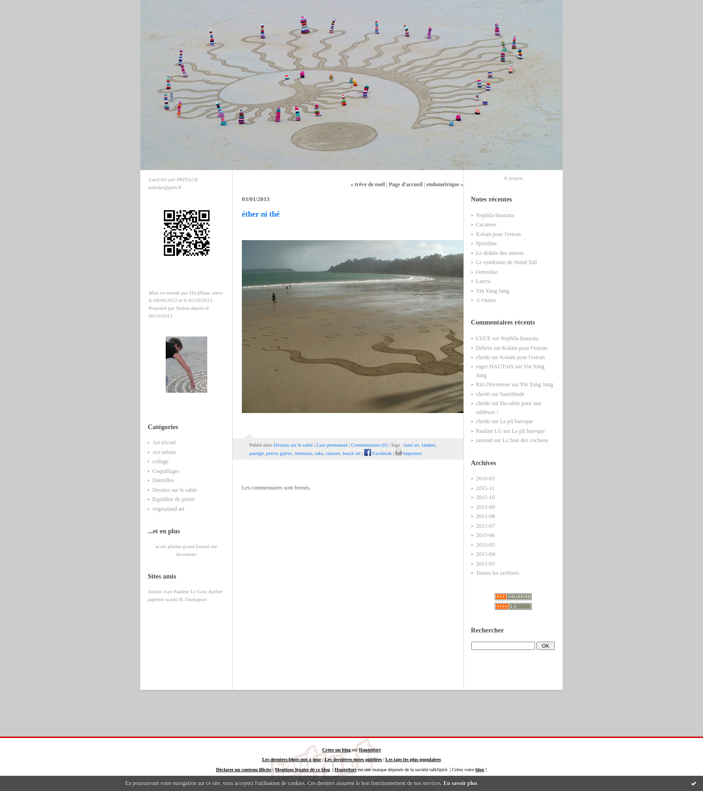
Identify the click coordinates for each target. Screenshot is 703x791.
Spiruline (486, 243)
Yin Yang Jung (492, 291)
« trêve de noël (368, 184)
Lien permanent (332, 445)
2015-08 (485, 516)
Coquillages (166, 471)
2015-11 (485, 488)
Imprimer (408, 453)
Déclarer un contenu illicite (243, 769)
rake (319, 453)
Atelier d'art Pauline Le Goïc (177, 591)
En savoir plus (460, 783)
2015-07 (485, 526)
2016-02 (485, 478)
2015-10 (485, 497)
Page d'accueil (405, 184)
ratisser (333, 453)
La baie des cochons (525, 440)
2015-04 (485, 554)
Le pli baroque (516, 421)
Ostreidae (487, 272)
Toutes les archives (497, 573)
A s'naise (486, 300)
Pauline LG (489, 431)
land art (411, 445)
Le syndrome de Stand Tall (506, 262)
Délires (484, 348)
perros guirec (279, 453)
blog (479, 769)
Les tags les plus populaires (413, 759)
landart (428, 445)
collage (160, 461)
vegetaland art (168, 509)
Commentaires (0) (369, 445)
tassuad (484, 440)
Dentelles (163, 480)
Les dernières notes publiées (353, 759)
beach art (351, 453)
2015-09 (485, 507)
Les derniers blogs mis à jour (291, 759)
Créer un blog (336, 749)
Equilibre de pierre (173, 499)
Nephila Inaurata (495, 215)
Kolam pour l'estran (498, 234)
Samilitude (512, 394)
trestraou (303, 453)
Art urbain (164, 452)
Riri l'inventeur (493, 384)
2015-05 (485, 545)
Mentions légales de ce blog (302, 769)
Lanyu (483, 281)
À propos (513, 178)
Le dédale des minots (500, 253)
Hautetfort (370, 749)
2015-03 (485, 564)
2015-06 (485, 535)
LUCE (483, 338)
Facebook (378, 453)
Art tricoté (164, 442)
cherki (483, 357)
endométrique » (445, 184)
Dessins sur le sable (174, 490)
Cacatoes (486, 224)
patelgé (256, 453)
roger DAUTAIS (495, 366)
